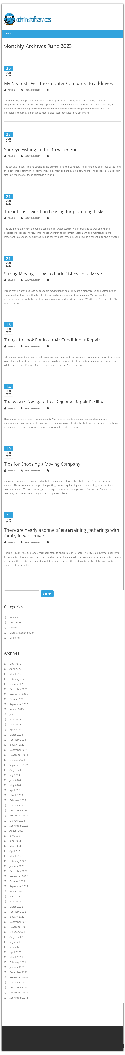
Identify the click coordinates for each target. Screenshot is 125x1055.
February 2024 (17, 800)
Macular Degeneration (21, 632)
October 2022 (17, 881)
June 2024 (15, 780)
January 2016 (16, 982)
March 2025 (16, 734)
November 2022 (18, 876)
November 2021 (18, 926)
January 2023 (16, 866)
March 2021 (16, 957)
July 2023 (14, 835)
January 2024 (16, 805)
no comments (30, 89)
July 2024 (14, 775)
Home (9, 33)
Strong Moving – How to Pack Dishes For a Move (53, 274)
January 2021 (16, 967)
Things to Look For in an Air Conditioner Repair (52, 340)
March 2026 (16, 673)
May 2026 (15, 663)
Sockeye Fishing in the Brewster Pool (41, 150)
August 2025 (16, 709)
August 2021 (16, 937)
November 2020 (18, 977)
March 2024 (16, 795)
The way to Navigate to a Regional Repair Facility (53, 402)
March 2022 (16, 906)
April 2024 (15, 790)
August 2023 (16, 830)
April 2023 (15, 851)
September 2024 (18, 765)
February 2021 (17, 962)
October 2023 (17, 820)
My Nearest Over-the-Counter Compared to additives (58, 83)
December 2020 (18, 972)
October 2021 (17, 931)
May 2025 (15, 724)
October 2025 (17, 699)
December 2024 (18, 749)
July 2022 (14, 896)
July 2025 (14, 714)
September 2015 (18, 997)
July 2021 (14, 942)
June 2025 (15, 719)
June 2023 (15, 840)
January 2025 (16, 744)
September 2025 (18, 704)
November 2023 (18, 815)
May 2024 (15, 785)
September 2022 (18, 886)
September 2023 (18, 825)
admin (9, 89)
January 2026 (16, 684)
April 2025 (15, 729)
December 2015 (18, 987)
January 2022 (16, 916)
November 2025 (18, 694)
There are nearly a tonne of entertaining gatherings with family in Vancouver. (61, 533)
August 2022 (16, 891)
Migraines (15, 637)
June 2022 (15, 901)
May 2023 (15, 845)
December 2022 (18, 871)
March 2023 (16, 856)
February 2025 (17, 739)
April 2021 (15, 952)
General (13, 627)
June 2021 (15, 947)
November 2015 (18, 992)
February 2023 (17, 861)
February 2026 (17, 679)
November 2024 (18, 754)
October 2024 (17, 759)
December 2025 (18, 689)
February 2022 (17, 911)
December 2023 (18, 810)
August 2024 (16, 770)
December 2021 (18, 921)
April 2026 (15, 668)
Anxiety (13, 617)
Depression (15, 622)
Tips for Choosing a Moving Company (42, 464)
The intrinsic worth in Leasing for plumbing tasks (54, 212)
